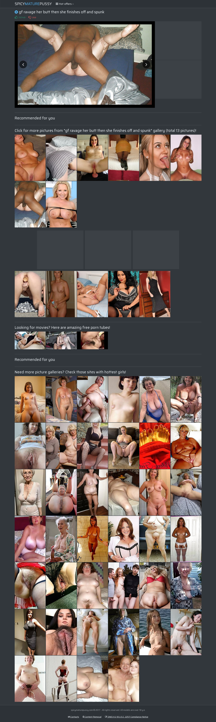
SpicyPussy (33, 4)
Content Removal (92, 716)
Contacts (73, 716)
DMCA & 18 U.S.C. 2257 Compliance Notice (126, 716)
